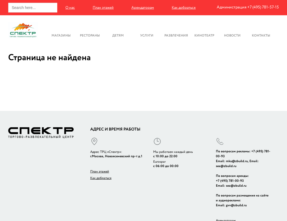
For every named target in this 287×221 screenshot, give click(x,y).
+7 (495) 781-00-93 (230, 180)
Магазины (61, 35)
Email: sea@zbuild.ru (231, 185)
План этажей (103, 7)
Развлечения (176, 35)
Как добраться (184, 7)
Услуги (146, 35)
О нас (70, 7)
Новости (232, 35)
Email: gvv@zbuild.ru (231, 205)
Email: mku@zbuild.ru (232, 161)
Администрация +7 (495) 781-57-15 (248, 7)
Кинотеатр (204, 35)
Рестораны (90, 35)
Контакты (261, 35)
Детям (118, 35)
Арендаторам (142, 7)
